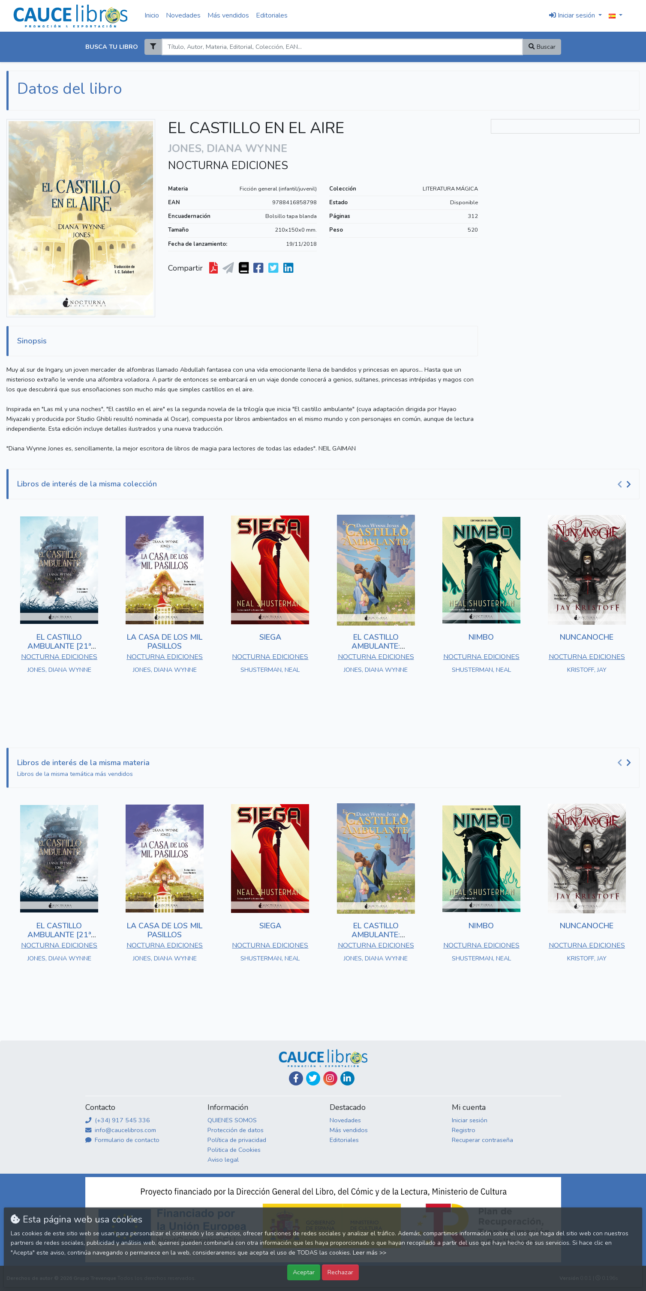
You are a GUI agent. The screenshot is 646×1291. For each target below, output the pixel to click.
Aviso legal (223, 1159)
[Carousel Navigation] (625, 484)
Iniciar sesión (469, 1120)
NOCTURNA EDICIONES (228, 165)
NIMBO (481, 637)
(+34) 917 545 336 (117, 1120)
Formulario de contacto (122, 1140)
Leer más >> (369, 1253)
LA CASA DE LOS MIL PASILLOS (164, 642)
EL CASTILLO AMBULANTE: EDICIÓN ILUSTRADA (376, 646)
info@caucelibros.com (120, 1130)
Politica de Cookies (234, 1149)
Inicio (151, 15)
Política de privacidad (236, 1140)
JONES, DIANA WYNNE (59, 669)
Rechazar (340, 1272)
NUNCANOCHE (586, 637)
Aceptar (304, 1272)
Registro (463, 1130)
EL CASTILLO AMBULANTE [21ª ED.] (59, 646)
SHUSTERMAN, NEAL (270, 669)
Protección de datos (235, 1130)
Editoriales (272, 15)
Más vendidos (228, 15)
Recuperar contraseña (482, 1140)
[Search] (342, 47)
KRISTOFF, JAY (587, 669)
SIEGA (270, 637)
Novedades (183, 15)
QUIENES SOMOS (232, 1120)
